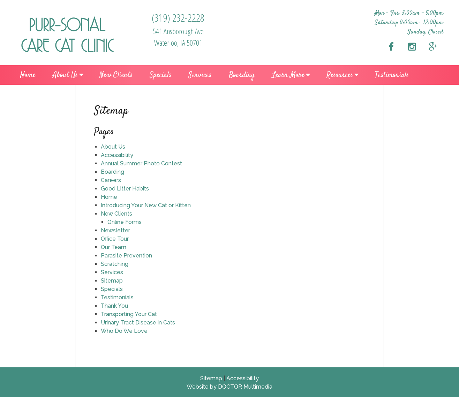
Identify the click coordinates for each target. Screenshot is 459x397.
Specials (160, 75)
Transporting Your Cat (129, 314)
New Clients (116, 75)
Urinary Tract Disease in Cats (138, 322)
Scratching (114, 264)
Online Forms (124, 222)
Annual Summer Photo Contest (141, 163)
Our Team (113, 247)
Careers (111, 180)
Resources (339, 75)
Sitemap (112, 280)
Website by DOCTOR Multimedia (229, 386)
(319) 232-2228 (178, 17)
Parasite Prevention (126, 255)
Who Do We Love (124, 331)
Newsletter (115, 230)
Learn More (288, 75)
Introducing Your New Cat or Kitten (146, 205)
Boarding (242, 75)
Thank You (114, 305)
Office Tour (115, 238)
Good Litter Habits (125, 188)
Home (28, 75)
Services (200, 75)
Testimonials (392, 75)
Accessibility (117, 155)
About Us (65, 75)
